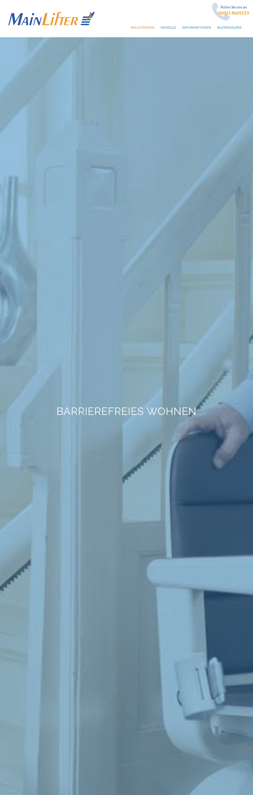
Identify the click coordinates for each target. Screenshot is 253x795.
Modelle (168, 27)
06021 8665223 (233, 12)
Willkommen (142, 27)
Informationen (196, 27)
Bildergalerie (229, 27)
